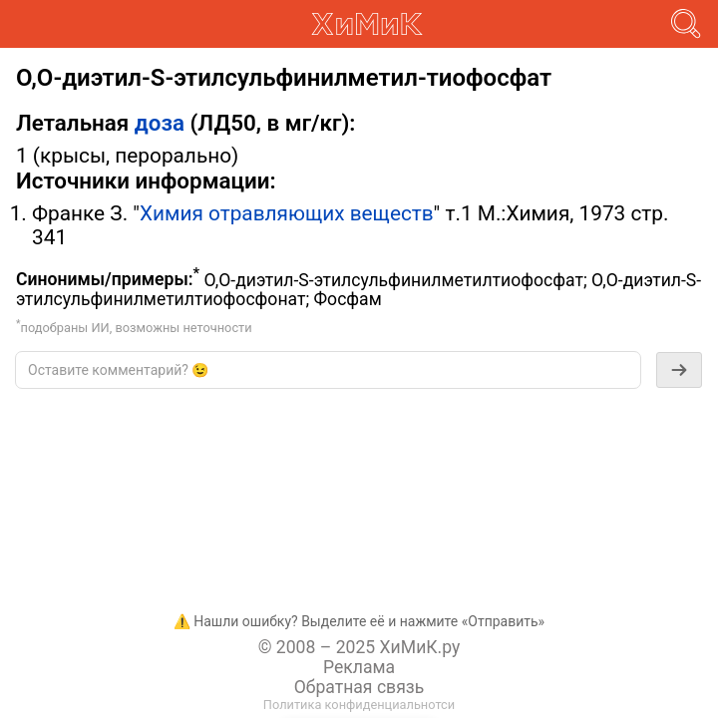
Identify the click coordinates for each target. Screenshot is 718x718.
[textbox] (328, 370)
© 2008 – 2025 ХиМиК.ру (359, 647)
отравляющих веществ (321, 213)
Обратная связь (359, 687)
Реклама (359, 667)
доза (159, 123)
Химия (171, 213)
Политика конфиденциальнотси (359, 704)
